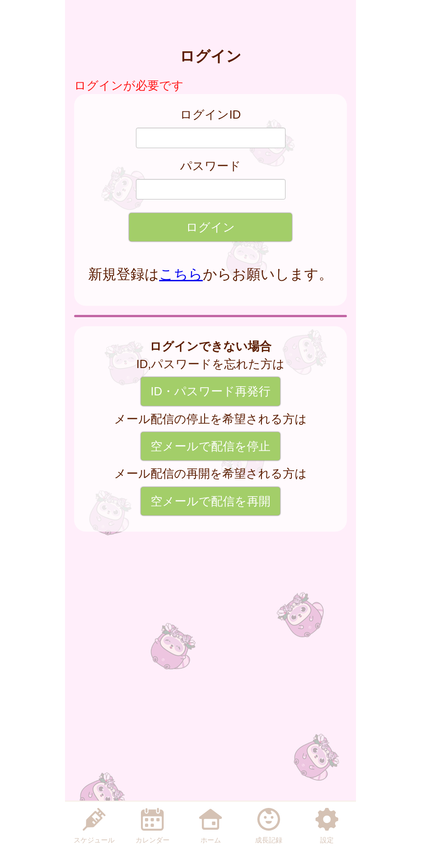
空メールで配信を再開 (210, 501)
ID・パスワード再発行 (210, 391)
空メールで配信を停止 (210, 446)
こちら (181, 274)
